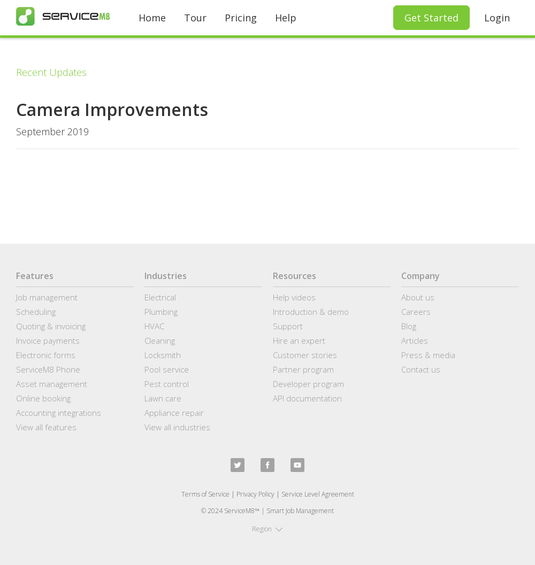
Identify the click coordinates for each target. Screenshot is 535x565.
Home (152, 17)
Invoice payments (48, 340)
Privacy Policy (255, 494)
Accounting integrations (58, 412)
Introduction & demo (311, 311)
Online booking (43, 398)
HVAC (154, 326)
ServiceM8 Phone (48, 369)
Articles (414, 340)
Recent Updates (51, 72)
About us (417, 297)
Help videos (294, 297)
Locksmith (162, 355)
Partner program (303, 369)
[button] (267, 529)
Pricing (241, 17)
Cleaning (159, 340)
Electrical (160, 297)
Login (497, 17)
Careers (416, 311)
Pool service (166, 369)
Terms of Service (205, 494)
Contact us (420, 369)
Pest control (166, 383)
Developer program (308, 383)
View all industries (177, 427)
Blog (408, 326)
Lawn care (162, 398)
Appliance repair (174, 412)
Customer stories (305, 355)
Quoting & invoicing (51, 326)
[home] (63, 16)
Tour (195, 17)
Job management (47, 297)
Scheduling (36, 311)
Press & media (428, 355)
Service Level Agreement (317, 494)
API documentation (307, 398)
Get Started (431, 17)
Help (285, 17)
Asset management (51, 383)
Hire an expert (299, 340)
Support (288, 326)
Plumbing (161, 311)
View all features (46, 427)
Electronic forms (45, 355)
